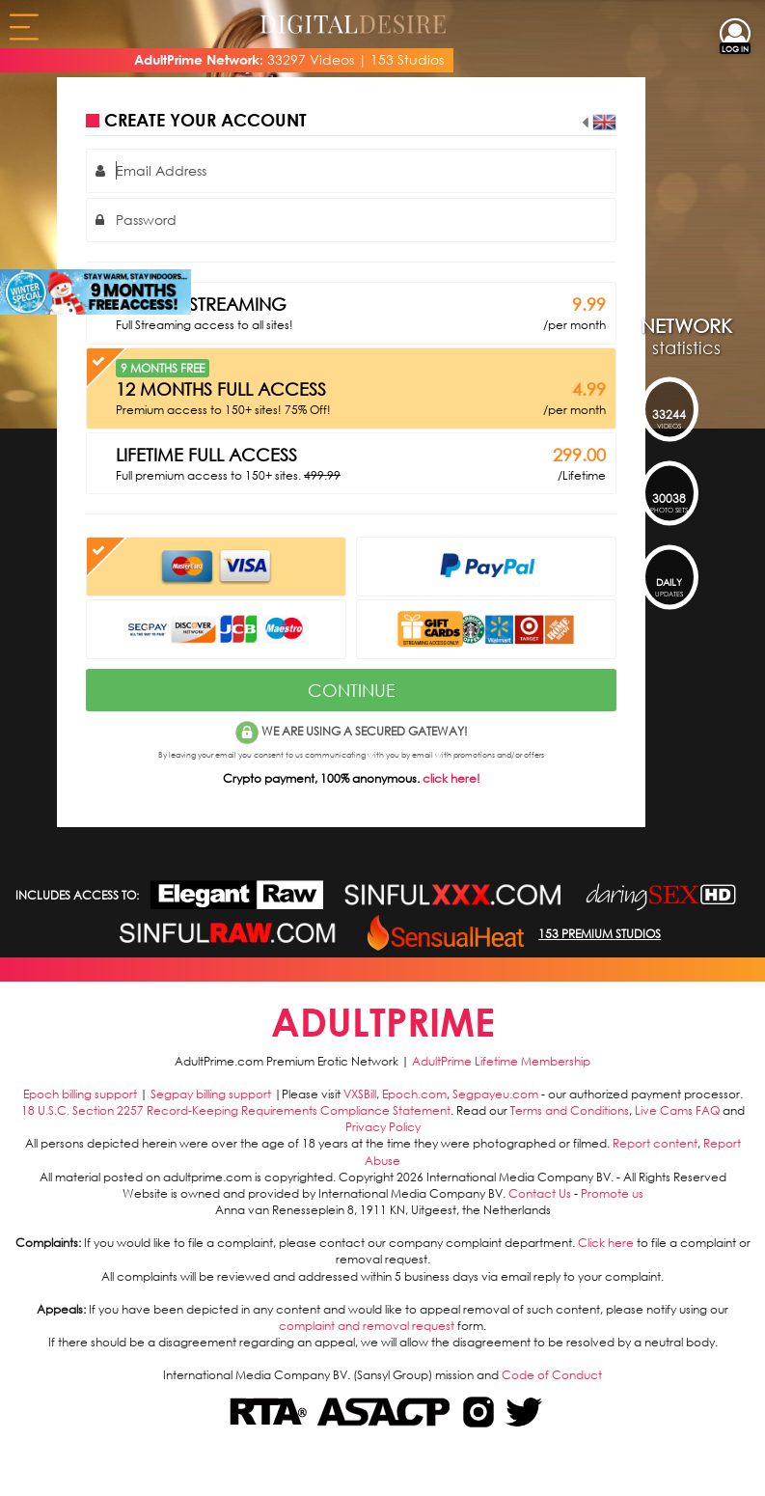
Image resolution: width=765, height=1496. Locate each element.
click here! (451, 778)
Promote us (612, 1193)
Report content (655, 1143)
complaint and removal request (366, 1325)
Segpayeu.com (495, 1094)
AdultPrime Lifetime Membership (501, 1061)
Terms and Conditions (569, 1110)
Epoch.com (414, 1094)
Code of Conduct (552, 1375)
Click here (606, 1242)
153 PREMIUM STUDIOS (599, 934)
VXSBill (359, 1094)
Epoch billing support (80, 1094)
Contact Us (539, 1193)
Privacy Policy (383, 1127)
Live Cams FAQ (677, 1110)
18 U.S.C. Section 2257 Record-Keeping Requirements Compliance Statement (236, 1110)
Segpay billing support (210, 1094)
